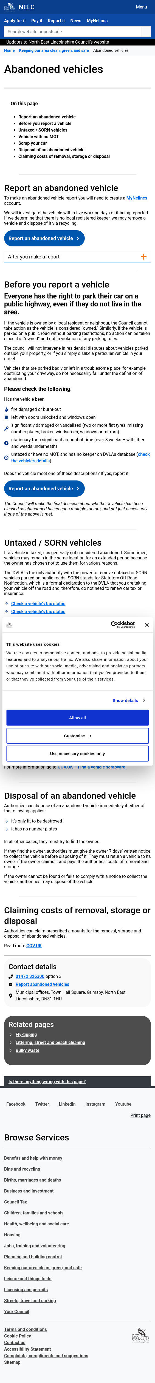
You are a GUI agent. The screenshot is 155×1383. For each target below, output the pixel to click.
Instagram (96, 1104)
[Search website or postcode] (73, 31)
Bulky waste (28, 1050)
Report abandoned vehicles (42, 984)
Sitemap (12, 1362)
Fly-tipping (26, 1034)
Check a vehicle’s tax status (38, 603)
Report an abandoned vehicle (47, 116)
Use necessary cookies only (77, 753)
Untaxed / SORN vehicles (42, 130)
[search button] (146, 31)
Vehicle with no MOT (38, 136)
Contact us (14, 1342)
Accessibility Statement (27, 1349)
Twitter (42, 1104)
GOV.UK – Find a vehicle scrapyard (91, 767)
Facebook (16, 1104)
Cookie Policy (17, 1336)
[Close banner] (147, 625)
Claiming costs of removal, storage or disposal (64, 156)
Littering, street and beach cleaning (50, 1042)
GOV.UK (34, 945)
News (76, 20)
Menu (141, 7)
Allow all (77, 717)
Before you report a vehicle (44, 123)
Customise (78, 735)
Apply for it (15, 20)
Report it (56, 20)
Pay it (36, 20)
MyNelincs (97, 20)
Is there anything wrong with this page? (47, 1081)
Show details (125, 700)
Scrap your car (32, 143)
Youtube (123, 1104)
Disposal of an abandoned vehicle (51, 149)
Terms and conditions (25, 1329)
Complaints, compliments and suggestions (46, 1355)
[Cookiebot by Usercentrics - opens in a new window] (111, 624)
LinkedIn (67, 1104)
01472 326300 (30, 976)
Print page (141, 1115)
